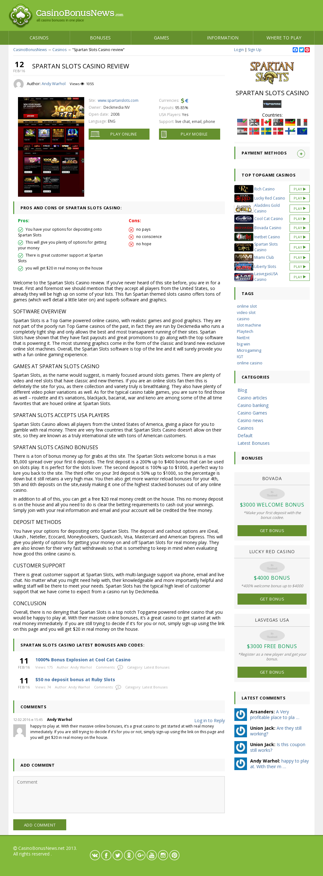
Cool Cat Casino (268, 218)
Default (245, 435)
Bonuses (100, 38)
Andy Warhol (54, 83)
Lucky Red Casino (269, 198)
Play (300, 189)
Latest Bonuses (156, 667)
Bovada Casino (267, 227)
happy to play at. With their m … (279, 763)
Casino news (250, 420)
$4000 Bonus (272, 577)
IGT (240, 356)
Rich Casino (264, 189)
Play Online (123, 134)
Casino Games (252, 413)
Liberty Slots (265, 266)
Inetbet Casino (267, 237)
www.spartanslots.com (118, 100)
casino (243, 319)
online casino (249, 363)
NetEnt (243, 337)
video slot (246, 312)
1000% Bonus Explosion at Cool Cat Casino (83, 660)
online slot (247, 306)
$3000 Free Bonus (272, 646)
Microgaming (249, 350)
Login (239, 49)
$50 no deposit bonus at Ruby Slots (75, 679)
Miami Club (264, 257)
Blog (242, 390)
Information (222, 38)
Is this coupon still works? (277, 747)
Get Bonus (272, 530)
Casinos (39, 38)
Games (161, 38)
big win (243, 344)
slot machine (249, 325)
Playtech (245, 331)
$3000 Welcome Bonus (272, 504)
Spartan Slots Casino (266, 246)
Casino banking (253, 405)
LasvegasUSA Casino (266, 276)
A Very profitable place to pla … (274, 714)
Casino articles (252, 398)
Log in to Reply (209, 720)
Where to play (284, 38)
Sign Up (254, 49)
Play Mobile (194, 134)
